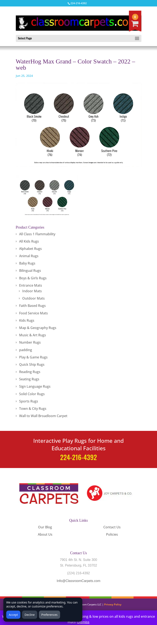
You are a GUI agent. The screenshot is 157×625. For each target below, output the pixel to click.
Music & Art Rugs (32, 335)
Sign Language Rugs (35, 386)
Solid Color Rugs (32, 394)
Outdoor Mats (33, 298)
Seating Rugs (29, 379)
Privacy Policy (112, 604)
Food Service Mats (33, 313)
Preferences (49, 615)
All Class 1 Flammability (37, 234)
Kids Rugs (26, 320)
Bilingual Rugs (30, 270)
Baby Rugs (27, 263)
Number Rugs (30, 342)
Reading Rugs (29, 371)
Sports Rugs (28, 401)
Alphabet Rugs (30, 248)
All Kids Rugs (29, 241)
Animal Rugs (28, 256)
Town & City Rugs (32, 408)
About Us (45, 534)
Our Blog (45, 527)
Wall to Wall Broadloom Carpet (43, 416)
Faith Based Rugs (32, 305)
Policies (112, 534)
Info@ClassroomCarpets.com (78, 581)
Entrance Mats (30, 285)
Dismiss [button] (83, 622)
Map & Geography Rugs (37, 327)
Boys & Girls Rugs (33, 278)
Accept (13, 615)
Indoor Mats (32, 291)
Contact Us (112, 527)
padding (25, 350)
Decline (30, 615)
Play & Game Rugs (33, 357)
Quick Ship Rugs (32, 364)
